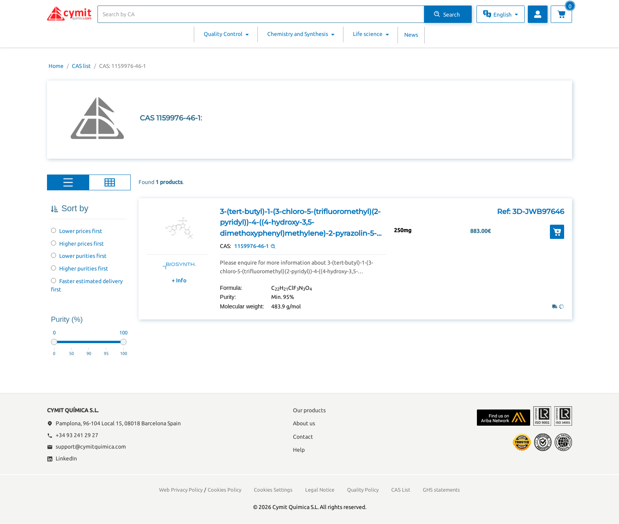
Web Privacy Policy (181, 489)
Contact (303, 437)
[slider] (54, 342)
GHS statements (441, 489)
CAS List (400, 489)
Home (56, 66)
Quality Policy (363, 489)
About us (304, 423)
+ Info (179, 280)
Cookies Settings (273, 489)
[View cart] (561, 14)
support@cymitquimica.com (86, 446)
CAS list (81, 66)
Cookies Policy (224, 489)
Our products (309, 410)
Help (299, 450)
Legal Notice (319, 489)
